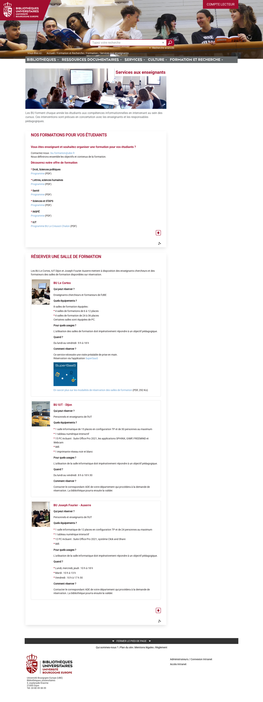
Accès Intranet (178, 664)
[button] (220, 4)
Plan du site (126, 647)
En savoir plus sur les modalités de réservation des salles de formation (93, 390)
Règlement (161, 647)
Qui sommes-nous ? (107, 647)
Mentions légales (144, 647)
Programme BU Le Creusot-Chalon (50, 226)
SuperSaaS (91, 358)
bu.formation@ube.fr (63, 153)
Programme (37, 173)
